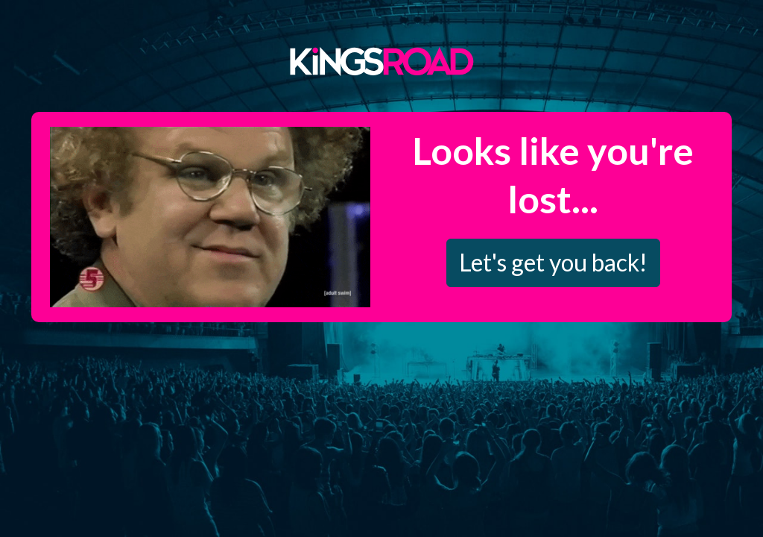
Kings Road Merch (381, 60)
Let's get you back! (553, 262)
